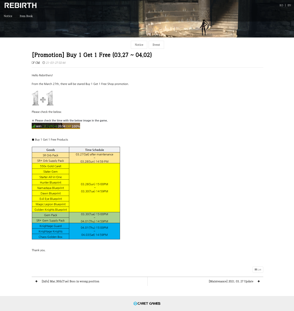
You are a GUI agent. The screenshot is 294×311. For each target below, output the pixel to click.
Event (156, 45)
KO (281, 5)
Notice (8, 18)
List (258, 269)
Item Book (26, 18)
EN (289, 5)
